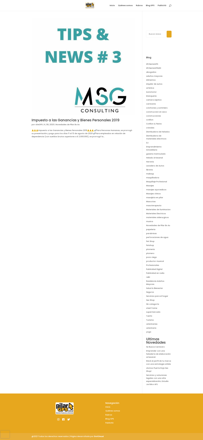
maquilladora (152, 177)
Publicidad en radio (155, 273)
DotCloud (99, 436)
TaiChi (149, 316)
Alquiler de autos (154, 84)
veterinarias (151, 324)
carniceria (151, 104)
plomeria (150, 249)
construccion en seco (156, 112)
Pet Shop (150, 241)
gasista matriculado (156, 154)
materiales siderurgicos (157, 217)
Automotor (151, 92)
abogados (151, 72)
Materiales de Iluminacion (158, 209)
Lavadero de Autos (155, 165)
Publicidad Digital (154, 269)
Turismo (150, 320)
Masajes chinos (153, 193)
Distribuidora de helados (158, 131)
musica (149, 221)
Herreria (150, 161)
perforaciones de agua (157, 237)
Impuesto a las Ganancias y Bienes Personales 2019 (75, 120)
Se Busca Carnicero (155, 347)
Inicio (112, 6)
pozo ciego (151, 257)
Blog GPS (150, 6)
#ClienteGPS (152, 64)
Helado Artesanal (154, 157)
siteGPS (38, 124)
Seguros (150, 292)
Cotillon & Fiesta (154, 123)
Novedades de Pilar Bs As (68, 124)
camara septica (153, 100)
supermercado (153, 312)
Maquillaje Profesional (156, 181)
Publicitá (162, 6)
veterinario (151, 328)
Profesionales (152, 265)
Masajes (150, 185)
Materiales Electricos (156, 213)
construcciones (153, 116)
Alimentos (151, 80)
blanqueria (151, 96)
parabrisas (151, 233)
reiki (148, 277)
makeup (150, 173)
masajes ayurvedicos (156, 189)
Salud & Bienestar (154, 288)
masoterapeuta (153, 205)
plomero (150, 253)
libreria (149, 169)
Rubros (139, 6)
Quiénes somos (125, 6)
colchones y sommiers (157, 108)
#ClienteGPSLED (153, 68)
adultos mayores (154, 76)
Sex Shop (150, 300)
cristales (150, 127)
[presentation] (5, 434)
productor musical (155, 261)
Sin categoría (152, 304)
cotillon (149, 119)
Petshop (150, 245)
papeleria (150, 229)
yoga (148, 332)
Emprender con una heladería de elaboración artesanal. (158, 354)
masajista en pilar (154, 197)
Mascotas (151, 201)
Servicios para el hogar (157, 296)
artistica (150, 88)
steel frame (151, 308)
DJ (147, 142)
